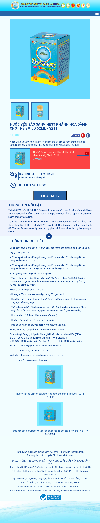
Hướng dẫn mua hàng (26, 452)
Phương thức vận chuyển (39, 455)
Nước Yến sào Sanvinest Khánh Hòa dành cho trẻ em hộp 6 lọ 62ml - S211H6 (50, 430)
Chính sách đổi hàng (48, 452)
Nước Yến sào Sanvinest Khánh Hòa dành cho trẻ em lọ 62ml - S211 (50, 393)
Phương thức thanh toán (72, 452)
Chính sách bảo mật (63, 455)
